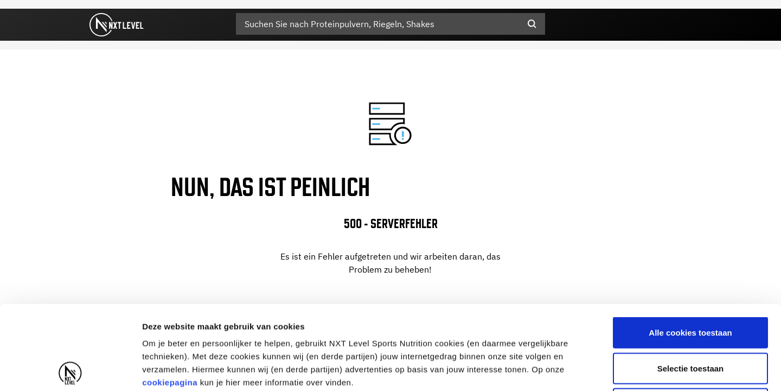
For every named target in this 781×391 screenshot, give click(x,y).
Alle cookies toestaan (690, 248)
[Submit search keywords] (532, 24)
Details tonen (586, 369)
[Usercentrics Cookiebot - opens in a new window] (70, 370)
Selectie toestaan (690, 284)
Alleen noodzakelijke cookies (690, 319)
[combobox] (390, 24)
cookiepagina (169, 298)
